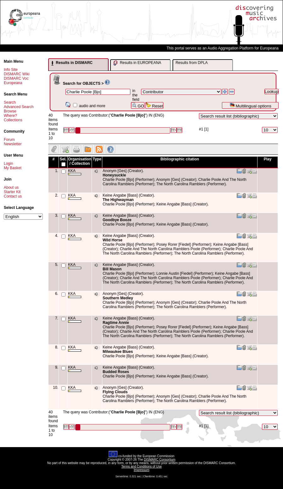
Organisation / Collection (79, 161)
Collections (13, 120)
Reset (154, 105)
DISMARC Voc (16, 78)
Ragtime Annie (116, 322)
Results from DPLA (192, 62)
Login (8, 163)
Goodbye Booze (117, 220)
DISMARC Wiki (16, 74)
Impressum (141, 470)
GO (137, 105)
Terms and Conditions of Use (141, 466)
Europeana (13, 83)
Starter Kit (12, 192)
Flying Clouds (115, 392)
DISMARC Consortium (159, 459)
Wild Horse (112, 240)
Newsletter (13, 144)
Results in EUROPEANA (137, 63)
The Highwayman (118, 200)
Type (97, 159)
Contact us (13, 196)
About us (11, 187)
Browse (10, 111)
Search (10, 102)
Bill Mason (112, 269)
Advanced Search (19, 107)
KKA (74, 172)
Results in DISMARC (72, 63)
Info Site (11, 69)
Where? (10, 115)
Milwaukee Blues (118, 351)
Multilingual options (250, 105)
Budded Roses (116, 372)
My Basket (12, 168)
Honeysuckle (114, 175)
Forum (9, 139)
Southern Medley (118, 298)
